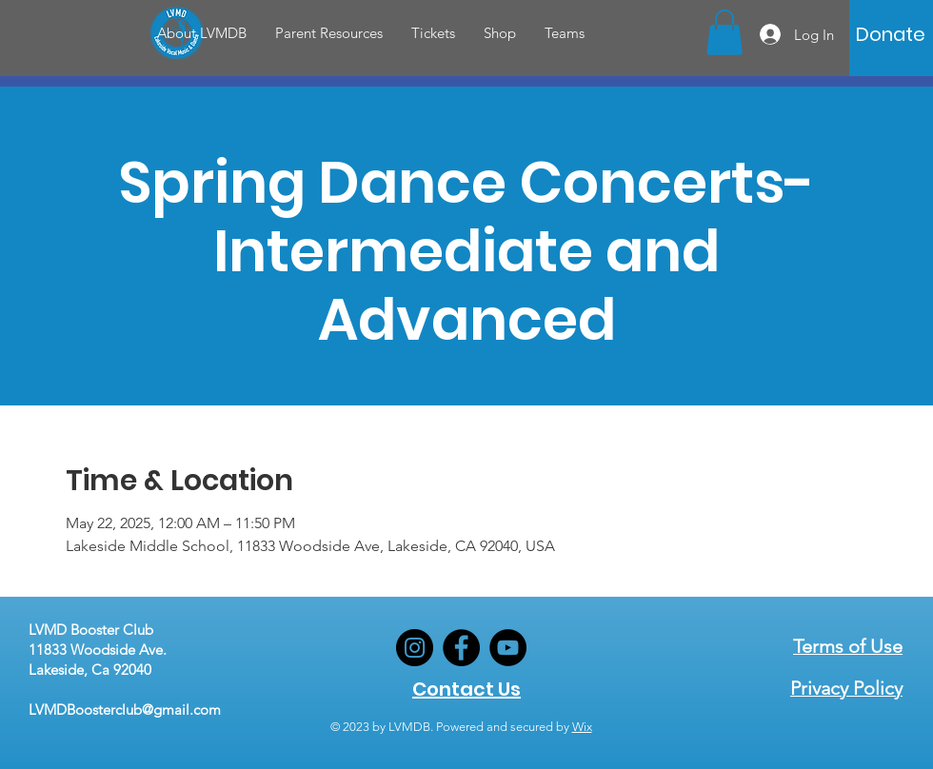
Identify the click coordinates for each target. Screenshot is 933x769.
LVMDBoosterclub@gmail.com (125, 709)
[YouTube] (507, 647)
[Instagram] (414, 647)
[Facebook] (461, 647)
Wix (582, 727)
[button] (202, 33)
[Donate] (890, 34)
